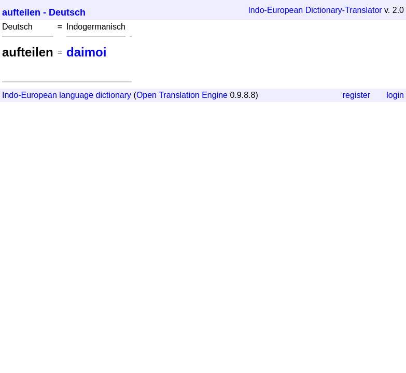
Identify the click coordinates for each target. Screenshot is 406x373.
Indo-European (275, 10)
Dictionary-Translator (343, 10)
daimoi (86, 52)
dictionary (113, 95)
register (356, 95)
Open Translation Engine (182, 95)
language (76, 95)
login (395, 95)
